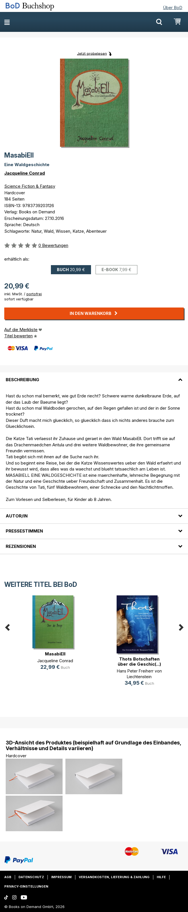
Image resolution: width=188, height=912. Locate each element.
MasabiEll (55, 654)
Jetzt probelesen (92, 53)
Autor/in (17, 516)
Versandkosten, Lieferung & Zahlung (114, 877)
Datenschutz (31, 877)
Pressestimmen (24, 531)
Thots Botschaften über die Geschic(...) (139, 661)
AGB (7, 877)
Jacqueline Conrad (24, 173)
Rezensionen (21, 546)
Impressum (61, 877)
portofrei (34, 294)
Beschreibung (22, 379)
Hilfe (161, 877)
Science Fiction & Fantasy (29, 186)
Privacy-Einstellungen (26, 886)
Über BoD (172, 7)
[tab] (94, 376)
